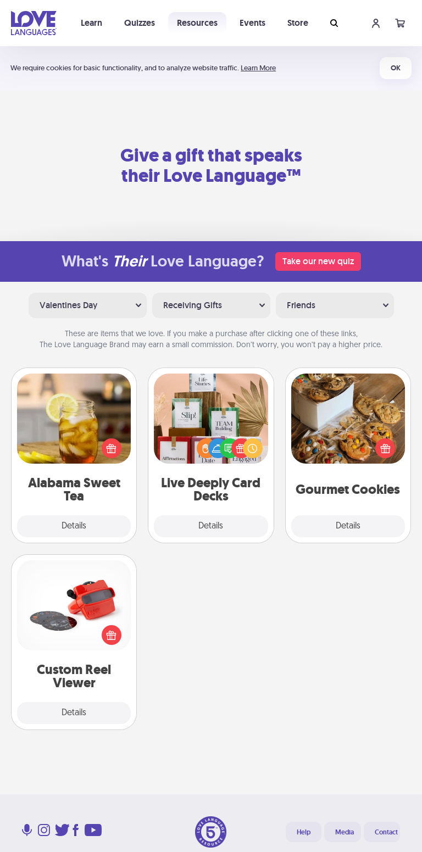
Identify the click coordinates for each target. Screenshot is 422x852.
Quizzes (139, 23)
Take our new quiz (318, 261)
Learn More (258, 68)
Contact (386, 832)
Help (303, 832)
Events (252, 23)
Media (344, 832)
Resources (197, 23)
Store (297, 23)
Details (74, 526)
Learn (91, 23)
